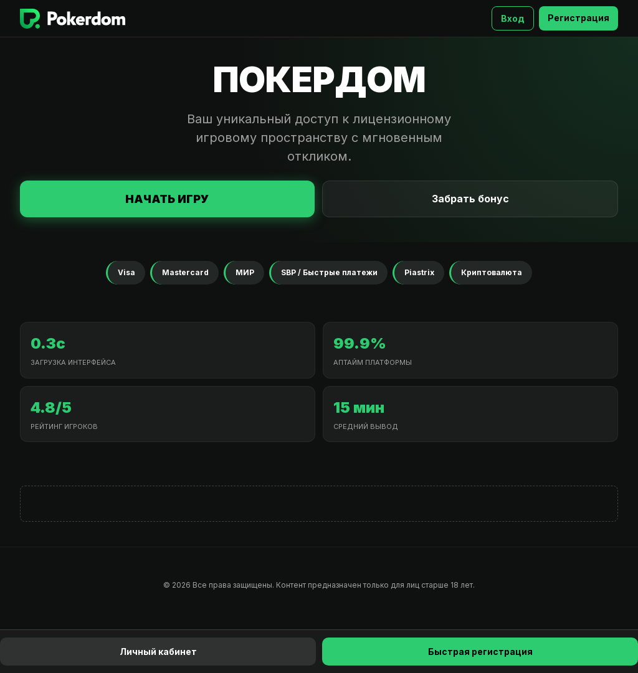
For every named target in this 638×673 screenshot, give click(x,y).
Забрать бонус (470, 198)
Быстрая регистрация (480, 651)
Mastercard (185, 272)
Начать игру (167, 198)
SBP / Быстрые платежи (329, 272)
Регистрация (578, 17)
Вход (513, 18)
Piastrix (419, 272)
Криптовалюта (491, 272)
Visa (126, 272)
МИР (245, 272)
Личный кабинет (158, 651)
